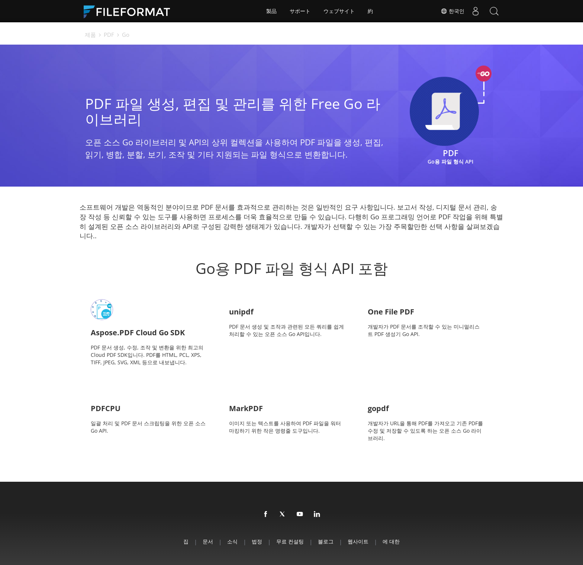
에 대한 (391, 541)
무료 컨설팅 (290, 541)
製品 (271, 11)
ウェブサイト (339, 11)
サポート (300, 11)
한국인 (452, 11)
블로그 (326, 541)
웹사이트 (358, 541)
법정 (257, 541)
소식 (232, 541)
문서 (208, 541)
